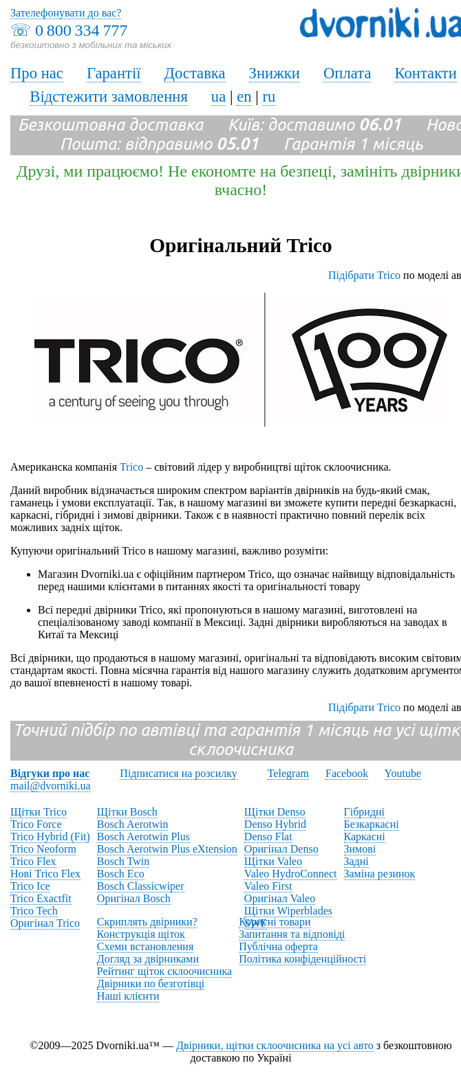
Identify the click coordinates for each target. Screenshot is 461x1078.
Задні (356, 861)
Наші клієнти (128, 996)
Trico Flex (33, 861)
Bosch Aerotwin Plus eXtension (167, 849)
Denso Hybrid (275, 824)
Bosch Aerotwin (133, 824)
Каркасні (364, 836)
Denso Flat (268, 836)
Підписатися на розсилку (178, 773)
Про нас (36, 73)
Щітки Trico (38, 812)
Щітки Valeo (273, 861)
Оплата (347, 73)
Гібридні (364, 812)
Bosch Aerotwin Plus (143, 836)
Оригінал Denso (281, 849)
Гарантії (114, 73)
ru (268, 96)
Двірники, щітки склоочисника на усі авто (275, 1045)
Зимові (360, 849)
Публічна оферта (278, 946)
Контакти (425, 73)
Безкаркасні (371, 824)
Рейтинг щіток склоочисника (164, 971)
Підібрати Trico (364, 275)
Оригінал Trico (45, 923)
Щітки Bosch (127, 812)
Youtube (403, 773)
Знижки (274, 73)
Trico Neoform (43, 849)
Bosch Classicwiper (140, 886)
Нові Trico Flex (45, 873)
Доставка (195, 73)
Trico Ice (30, 886)
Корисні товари (274, 922)
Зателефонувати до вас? (65, 13)
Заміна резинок (380, 873)
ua (218, 96)
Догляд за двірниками (148, 959)
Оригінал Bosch (134, 898)
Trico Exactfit (41, 898)
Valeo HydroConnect (290, 873)
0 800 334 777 (81, 30)
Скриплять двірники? (147, 922)
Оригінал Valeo (279, 898)
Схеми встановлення (145, 946)
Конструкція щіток (141, 934)
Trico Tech (34, 911)
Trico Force (36, 824)
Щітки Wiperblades (288, 911)
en (244, 96)
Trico (131, 467)
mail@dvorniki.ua (50, 785)
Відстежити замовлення (109, 96)
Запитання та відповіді (292, 934)
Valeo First (268, 886)
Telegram (288, 773)
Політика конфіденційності (302, 959)
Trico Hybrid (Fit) (50, 836)
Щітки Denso (274, 812)
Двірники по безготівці (150, 983)
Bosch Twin (123, 861)
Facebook (346, 773)
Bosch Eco (120, 873)
